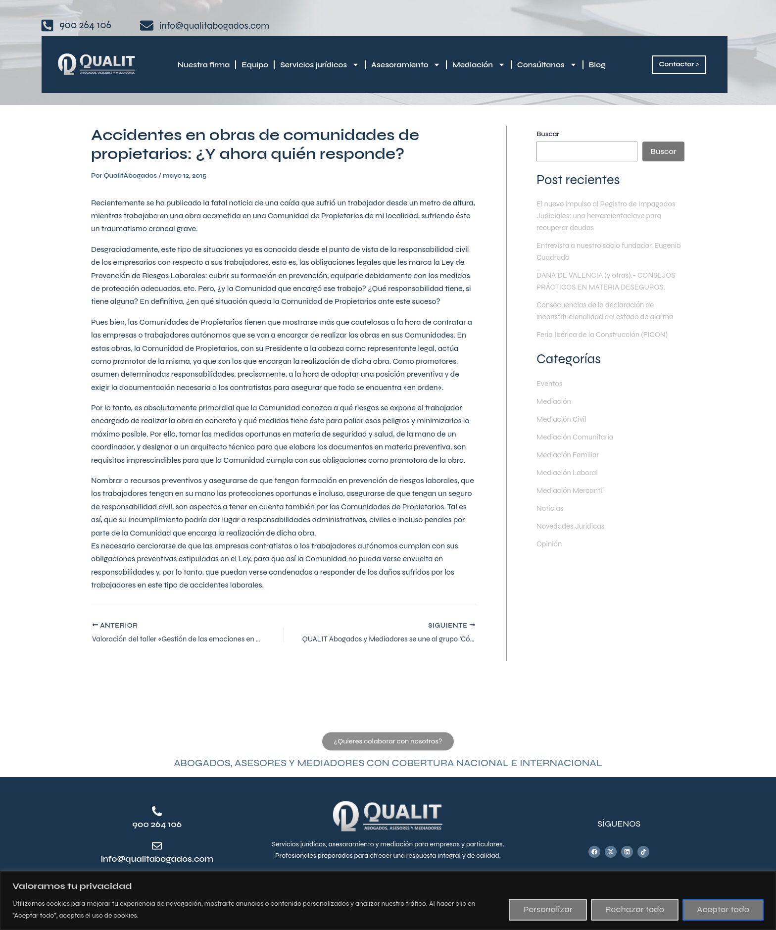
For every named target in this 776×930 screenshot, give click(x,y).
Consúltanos (547, 64)
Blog (597, 64)
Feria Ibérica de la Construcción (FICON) (606, 346)
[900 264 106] (157, 812)
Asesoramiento (405, 64)
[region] (388, 900)
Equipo (255, 64)
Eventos (550, 395)
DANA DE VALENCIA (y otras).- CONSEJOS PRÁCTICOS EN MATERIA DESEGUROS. (601, 286)
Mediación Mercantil (572, 502)
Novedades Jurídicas (572, 537)
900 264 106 (157, 824)
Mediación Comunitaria (577, 448)
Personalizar (547, 909)
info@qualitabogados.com (165, 858)
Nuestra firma (204, 64)
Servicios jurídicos (319, 64)
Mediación (478, 64)
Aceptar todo (723, 909)
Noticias (550, 520)
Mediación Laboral (569, 484)
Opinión (550, 555)
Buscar (547, 134)
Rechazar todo (634, 909)
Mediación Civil (563, 431)
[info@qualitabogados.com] (157, 846)
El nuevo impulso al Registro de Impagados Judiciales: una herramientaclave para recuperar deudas (607, 215)
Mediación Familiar (569, 466)
